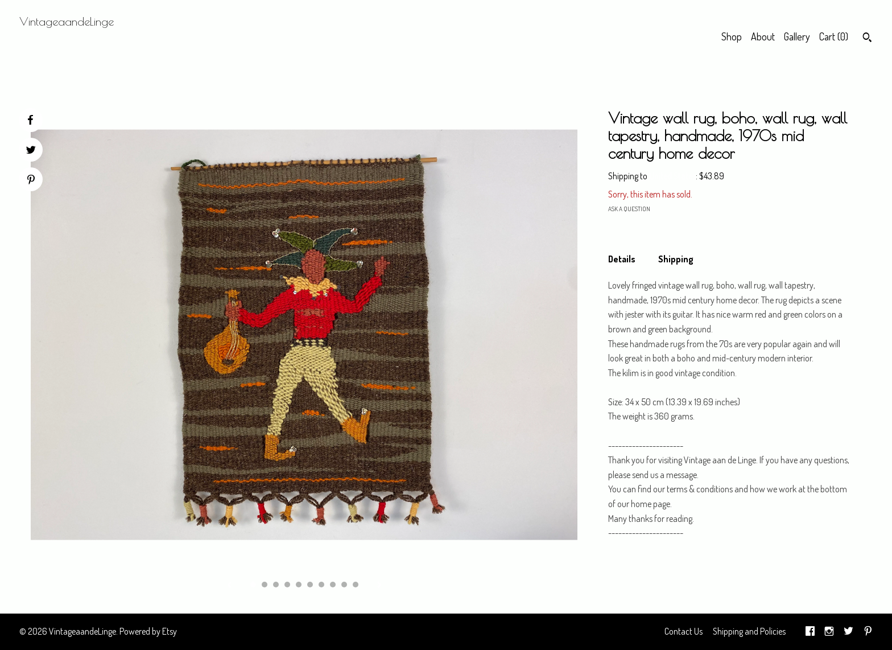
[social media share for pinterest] (31, 181)
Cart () (833, 36)
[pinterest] (868, 632)
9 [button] (344, 584)
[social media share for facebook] (30, 120)
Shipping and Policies (749, 631)
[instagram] (829, 632)
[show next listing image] (379, 586)
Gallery (797, 36)
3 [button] (276, 584)
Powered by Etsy (148, 631)
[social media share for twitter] (31, 151)
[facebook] (810, 632)
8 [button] (333, 584)
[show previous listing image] (229, 586)
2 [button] (264, 584)
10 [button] (355, 584)
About (763, 36)
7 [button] (321, 584)
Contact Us (683, 631)
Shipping (675, 259)
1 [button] (253, 584)
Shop (731, 36)
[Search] (867, 38)
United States (672, 176)
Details (621, 259)
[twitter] (848, 632)
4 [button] (287, 584)
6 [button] (310, 584)
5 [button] (299, 584)
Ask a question (629, 209)
